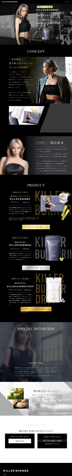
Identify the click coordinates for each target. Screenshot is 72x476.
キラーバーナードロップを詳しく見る (34, 307)
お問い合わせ (20, 439)
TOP (5, 472)
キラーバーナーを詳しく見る (35, 226)
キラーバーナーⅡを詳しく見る (35, 267)
